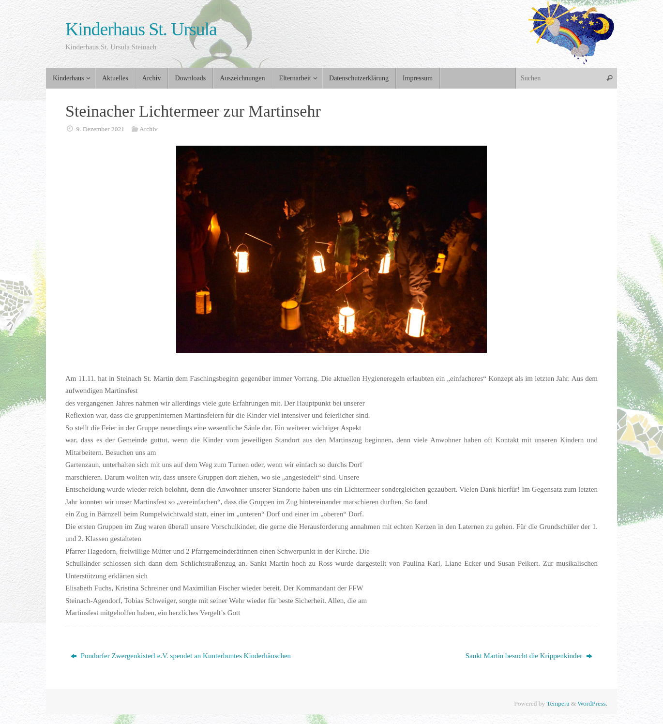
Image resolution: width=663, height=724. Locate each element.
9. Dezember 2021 (100, 129)
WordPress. (592, 703)
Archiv (148, 129)
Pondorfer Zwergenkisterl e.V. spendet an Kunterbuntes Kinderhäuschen (181, 656)
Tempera (557, 703)
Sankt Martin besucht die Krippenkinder (529, 656)
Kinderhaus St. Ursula (141, 29)
